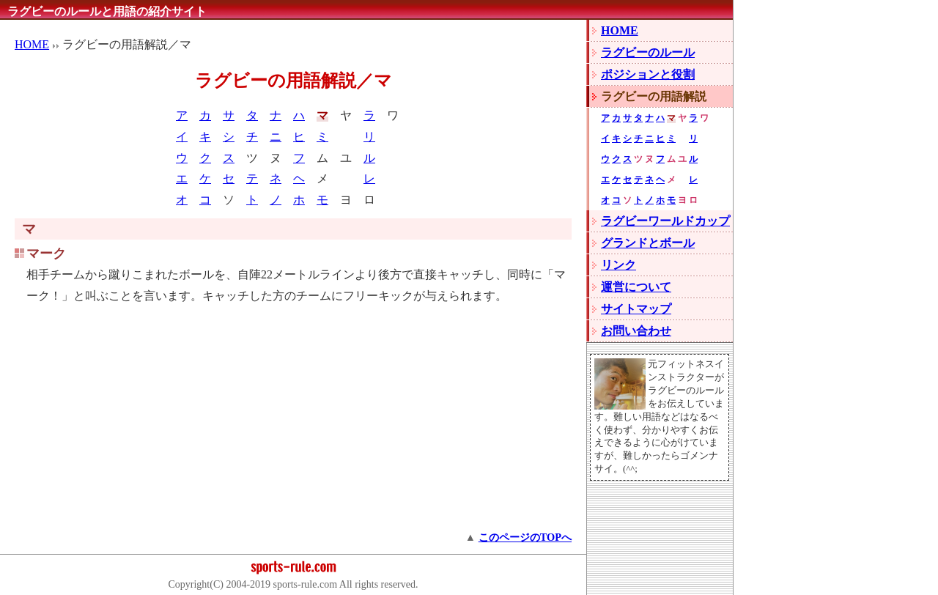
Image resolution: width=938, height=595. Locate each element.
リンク (618, 265)
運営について (636, 287)
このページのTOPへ (525, 537)
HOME (32, 44)
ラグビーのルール (648, 52)
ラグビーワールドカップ (665, 221)
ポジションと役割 (648, 74)
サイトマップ (636, 309)
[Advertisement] (293, 424)
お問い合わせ (636, 331)
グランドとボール (648, 243)
